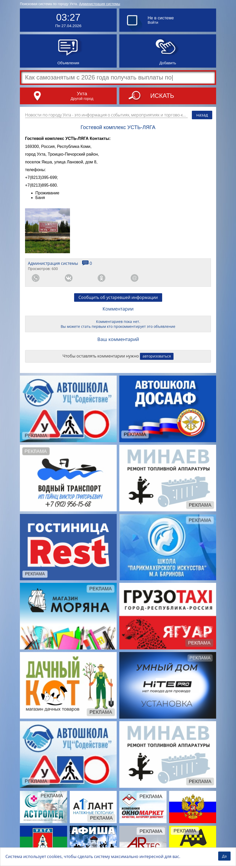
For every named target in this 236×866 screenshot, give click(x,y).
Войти (153, 22)
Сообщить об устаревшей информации (118, 297)
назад (202, 115)
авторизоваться (157, 356)
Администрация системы (99, 4)
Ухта (82, 93)
